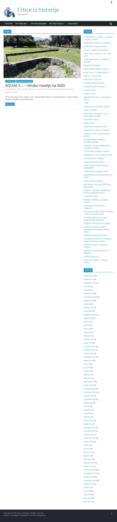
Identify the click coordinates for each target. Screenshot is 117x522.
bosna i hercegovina (47, 89)
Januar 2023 (88, 311)
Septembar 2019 (90, 438)
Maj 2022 (87, 329)
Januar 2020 (88, 424)
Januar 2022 (88, 343)
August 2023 (88, 300)
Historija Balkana (38, 24)
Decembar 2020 (90, 389)
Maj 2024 (87, 290)
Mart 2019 (87, 459)
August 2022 (88, 318)
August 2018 (88, 484)
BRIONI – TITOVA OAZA (93, 76)
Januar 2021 (88, 385)
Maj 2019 (87, 452)
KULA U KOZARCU (90, 110)
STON (86, 103)
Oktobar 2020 (89, 396)
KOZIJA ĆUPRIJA (90, 94)
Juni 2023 (87, 304)
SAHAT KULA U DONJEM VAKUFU (96, 72)
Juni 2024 (87, 286)
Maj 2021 (87, 371)
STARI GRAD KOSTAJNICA (93, 181)
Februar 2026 (88, 276)
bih (38, 89)
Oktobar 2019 (89, 434)
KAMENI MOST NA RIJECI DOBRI (96, 171)
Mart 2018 (87, 501)
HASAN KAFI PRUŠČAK (92, 65)
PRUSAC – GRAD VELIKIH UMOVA (96, 50)
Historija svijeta (56, 24)
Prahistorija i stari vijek (24, 81)
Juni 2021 (87, 367)
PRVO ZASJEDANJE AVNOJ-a (94, 162)
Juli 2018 (87, 487)
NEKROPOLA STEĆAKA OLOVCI (95, 127)
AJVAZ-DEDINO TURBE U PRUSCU (96, 69)
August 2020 (88, 403)
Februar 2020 (88, 420)
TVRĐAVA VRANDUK (91, 256)
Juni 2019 (87, 449)
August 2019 (88, 442)
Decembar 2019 (90, 427)
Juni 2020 (87, 410)
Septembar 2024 (90, 283)
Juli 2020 (87, 406)
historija (57, 89)
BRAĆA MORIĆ (89, 123)
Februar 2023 (88, 307)
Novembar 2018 (90, 473)
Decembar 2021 (90, 346)
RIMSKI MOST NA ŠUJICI (93, 79)
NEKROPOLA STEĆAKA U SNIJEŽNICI (97, 43)
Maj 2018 (87, 494)
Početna (8, 24)
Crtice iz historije (38, 9)
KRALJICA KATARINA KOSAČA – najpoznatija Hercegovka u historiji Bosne (96, 229)
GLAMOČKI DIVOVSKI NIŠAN (94, 86)
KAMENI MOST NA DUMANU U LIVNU (98, 155)
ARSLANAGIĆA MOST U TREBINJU (96, 130)
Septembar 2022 (90, 315)
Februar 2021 (88, 382)
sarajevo (8, 92)
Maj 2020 (87, 413)
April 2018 (87, 498)
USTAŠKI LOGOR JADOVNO (94, 83)
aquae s (34, 89)
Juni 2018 (87, 491)
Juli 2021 (87, 364)
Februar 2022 (88, 339)
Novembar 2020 (90, 392)
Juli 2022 (87, 322)
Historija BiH (20, 24)
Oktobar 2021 (89, 353)
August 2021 (88, 360)
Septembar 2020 (90, 399)
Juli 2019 (87, 445)
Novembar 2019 (90, 431)
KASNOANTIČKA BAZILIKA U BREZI (97, 223)
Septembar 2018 (90, 480)
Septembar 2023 (90, 297)
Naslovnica (73, 24)
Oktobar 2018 (89, 477)
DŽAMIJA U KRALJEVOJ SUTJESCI (96, 235)
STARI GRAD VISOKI (91, 119)
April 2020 (87, 417)
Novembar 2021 (90, 350)
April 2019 (87, 456)
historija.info (65, 89)
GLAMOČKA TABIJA (91, 196)
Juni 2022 (87, 325)
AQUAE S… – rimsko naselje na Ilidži (35, 85)
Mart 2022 (87, 336)
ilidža (71, 89)
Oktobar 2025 (89, 279)
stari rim (14, 92)
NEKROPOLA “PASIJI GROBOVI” (95, 46)
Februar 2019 (88, 463)
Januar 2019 (88, 466)
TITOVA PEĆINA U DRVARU (94, 158)
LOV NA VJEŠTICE (90, 90)
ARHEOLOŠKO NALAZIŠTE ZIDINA (96, 106)
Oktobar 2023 (89, 293)
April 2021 (87, 374)
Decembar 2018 (90, 470)
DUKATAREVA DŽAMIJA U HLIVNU (96, 151)
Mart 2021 (87, 378)
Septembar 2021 (90, 357)
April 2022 (87, 332)
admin (26, 89)
